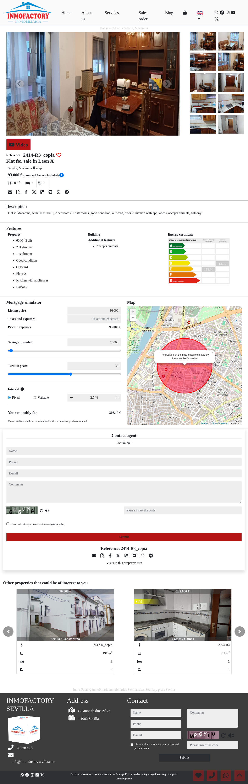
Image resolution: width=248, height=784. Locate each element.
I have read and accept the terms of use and (37, 524)
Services (112, 12)
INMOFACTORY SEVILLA (95, 774)
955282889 (124, 443)
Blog (169, 12)
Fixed (16, 397)
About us (87, 15)
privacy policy (58, 524)
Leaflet (204, 423)
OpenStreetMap (220, 423)
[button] (8, 631)
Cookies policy (139, 774)
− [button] (132, 318)
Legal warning (158, 774)
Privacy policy (121, 774)
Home (66, 12)
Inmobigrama (124, 778)
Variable (43, 397)
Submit (124, 537)
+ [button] (132, 312)
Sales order (143, 15)
